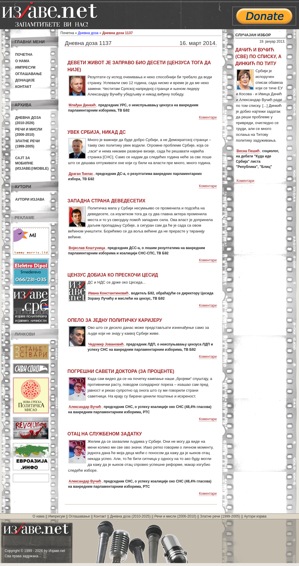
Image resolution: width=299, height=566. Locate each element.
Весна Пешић (248, 151)
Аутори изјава (29, 199)
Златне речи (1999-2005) (220, 516)
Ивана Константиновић (108, 293)
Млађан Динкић (82, 105)
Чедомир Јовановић (106, 344)
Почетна (23, 55)
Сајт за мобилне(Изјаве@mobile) (32, 163)
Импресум (25, 67)
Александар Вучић (85, 407)
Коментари (208, 117)
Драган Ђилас (81, 174)
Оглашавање (28, 74)
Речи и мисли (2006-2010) (175, 516)
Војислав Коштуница (87, 248)
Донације (25, 80)
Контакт (23, 87)
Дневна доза (88, 33)
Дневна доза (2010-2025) (130, 516)
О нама (22, 61)
